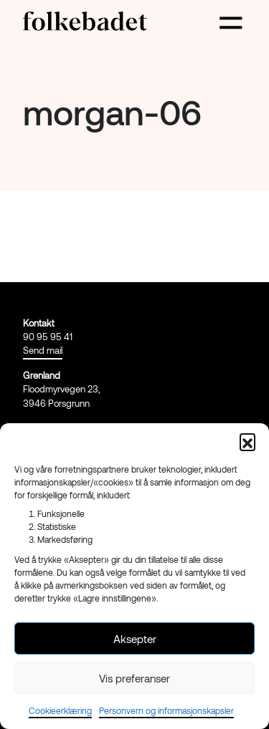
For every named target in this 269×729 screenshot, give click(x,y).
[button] (247, 441)
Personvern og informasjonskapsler (166, 710)
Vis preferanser (134, 678)
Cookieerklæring (60, 710)
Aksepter (134, 638)
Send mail (42, 350)
